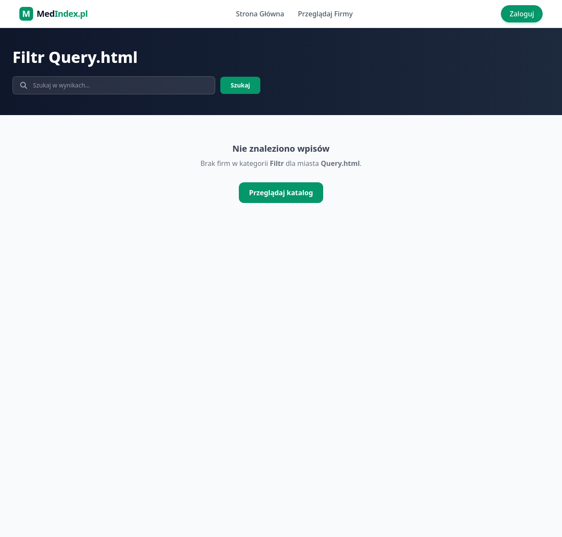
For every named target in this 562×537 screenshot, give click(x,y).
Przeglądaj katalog (281, 192)
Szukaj (240, 85)
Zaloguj (522, 14)
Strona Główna (260, 14)
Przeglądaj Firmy (325, 14)
